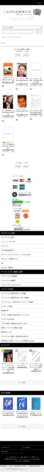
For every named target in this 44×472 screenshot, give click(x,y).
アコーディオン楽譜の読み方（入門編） (14, 293)
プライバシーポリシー (23, 459)
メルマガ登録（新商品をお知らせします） (14, 323)
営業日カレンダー (7, 332)
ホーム (3, 37)
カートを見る (26, 447)
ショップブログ (18, 461)
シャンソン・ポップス (12, 37)
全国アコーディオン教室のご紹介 (12, 328)
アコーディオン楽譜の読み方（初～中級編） (15, 297)
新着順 (28, 49)
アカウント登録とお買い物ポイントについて (15, 315)
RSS (24, 461)
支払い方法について (14, 457)
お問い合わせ (4, 451)
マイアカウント (5, 447)
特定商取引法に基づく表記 (10, 459)
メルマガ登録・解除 (34, 459)
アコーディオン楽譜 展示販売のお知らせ (14, 336)
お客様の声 (4, 310)
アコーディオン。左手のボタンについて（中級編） (17, 302)
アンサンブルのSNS (7, 319)
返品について (35, 457)
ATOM (27, 461)
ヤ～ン (19, 37)
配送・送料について (25, 457)
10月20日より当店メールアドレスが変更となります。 (18, 341)
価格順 (23, 49)
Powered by (13, 469)
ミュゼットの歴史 (7, 306)
